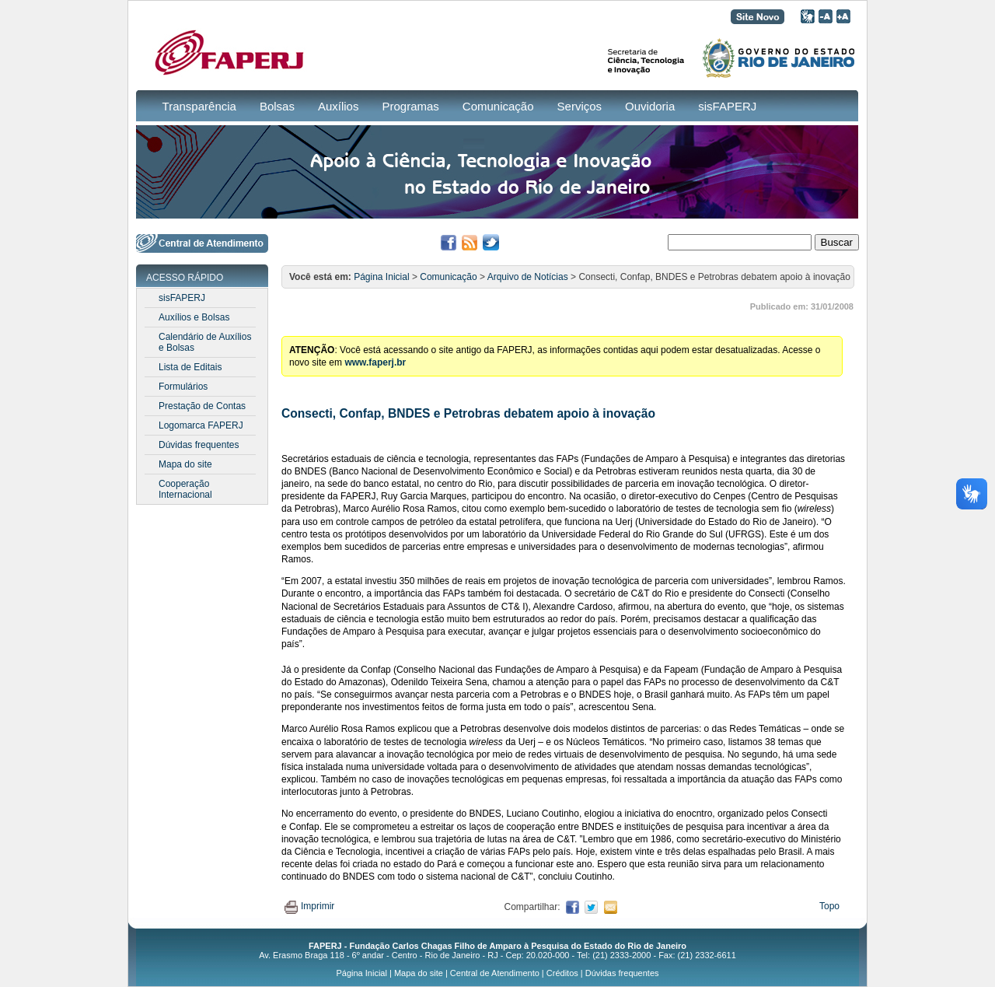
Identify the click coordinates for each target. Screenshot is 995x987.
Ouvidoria (650, 106)
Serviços (579, 106)
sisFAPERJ (727, 106)
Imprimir (309, 906)
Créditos (562, 973)
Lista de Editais (190, 367)
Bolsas (277, 106)
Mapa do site (185, 464)
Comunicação (498, 106)
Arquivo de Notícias (527, 276)
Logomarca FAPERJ (201, 425)
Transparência (199, 106)
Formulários (183, 386)
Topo (829, 906)
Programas (410, 106)
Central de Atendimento (494, 973)
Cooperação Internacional (185, 489)
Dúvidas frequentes (199, 444)
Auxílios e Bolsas (194, 317)
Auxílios (338, 106)
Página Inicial (381, 276)
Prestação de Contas (202, 406)
